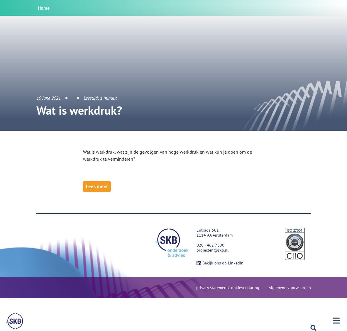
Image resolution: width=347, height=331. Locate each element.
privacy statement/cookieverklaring (227, 287)
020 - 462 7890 (210, 245)
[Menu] (14, 321)
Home (44, 8)
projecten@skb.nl (212, 250)
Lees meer (97, 186)
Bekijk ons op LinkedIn (220, 263)
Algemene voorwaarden (290, 287)
